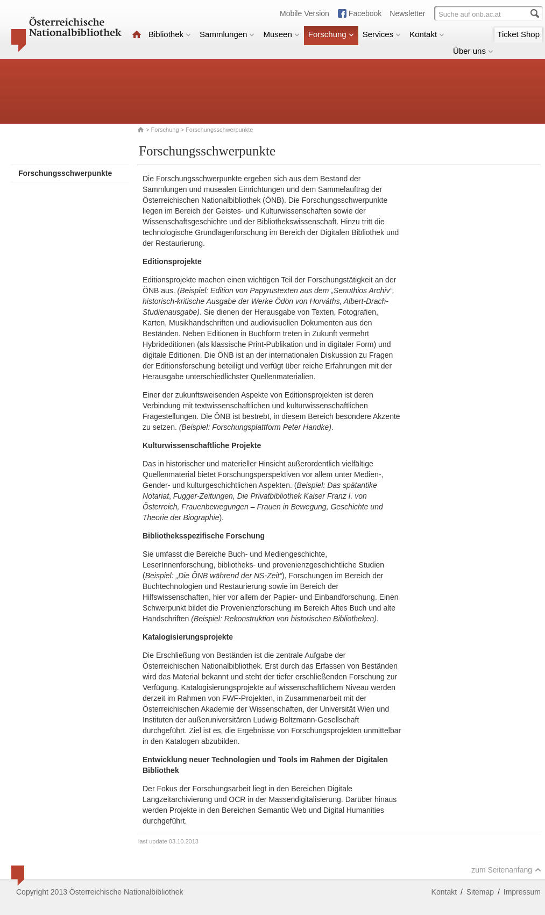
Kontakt (426, 34)
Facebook (365, 13)
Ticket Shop (518, 34)
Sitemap (480, 892)
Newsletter (407, 13)
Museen (281, 34)
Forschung (331, 34)
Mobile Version (304, 13)
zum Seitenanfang (506, 870)
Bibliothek (169, 34)
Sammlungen (227, 34)
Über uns (473, 50)
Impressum (522, 892)
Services (382, 34)
